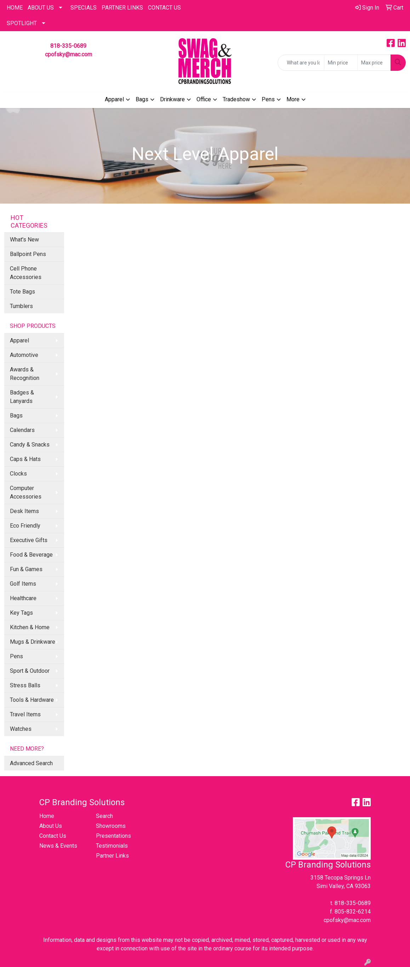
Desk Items (24, 511)
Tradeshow (236, 99)
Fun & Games (26, 569)
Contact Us (52, 835)
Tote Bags (22, 291)
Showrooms (111, 826)
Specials (83, 7)
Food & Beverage (31, 554)
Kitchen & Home (30, 627)
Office (204, 99)
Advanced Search (31, 763)
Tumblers (21, 306)
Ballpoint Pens (28, 254)
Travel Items (25, 714)
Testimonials (112, 845)
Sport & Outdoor (30, 670)
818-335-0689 (68, 45)
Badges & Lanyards (22, 396)
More (293, 99)
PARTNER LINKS (122, 7)
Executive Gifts (28, 540)
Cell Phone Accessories (25, 272)
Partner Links (112, 855)
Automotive (24, 355)
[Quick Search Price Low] (341, 63)
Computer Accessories (25, 492)
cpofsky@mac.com (68, 54)
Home (46, 816)
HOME (15, 7)
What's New (24, 239)
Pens (268, 99)
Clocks (18, 473)
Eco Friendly (25, 525)
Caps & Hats (25, 459)
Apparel (114, 99)
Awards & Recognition (24, 373)
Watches (21, 729)
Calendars (22, 430)
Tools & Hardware (32, 699)
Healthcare (23, 598)
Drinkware (172, 99)
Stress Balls (25, 685)
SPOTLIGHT (22, 23)
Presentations (113, 835)
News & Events (58, 845)
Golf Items (23, 583)
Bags (142, 99)
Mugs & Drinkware (32, 641)
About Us (41, 7)
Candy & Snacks (30, 444)
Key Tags (21, 612)
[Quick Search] (301, 63)
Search (104, 816)
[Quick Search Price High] (374, 63)
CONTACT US (164, 7)
